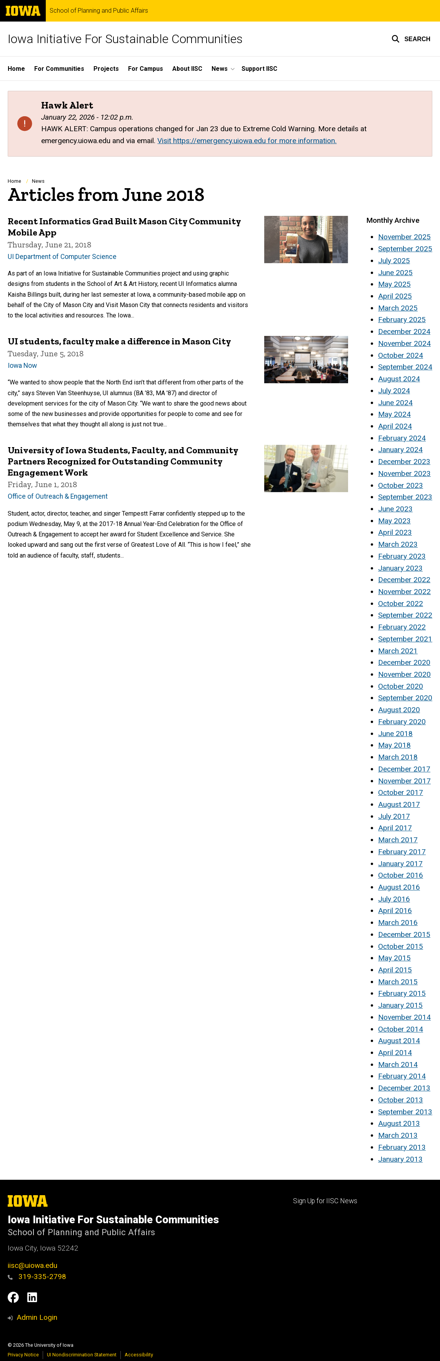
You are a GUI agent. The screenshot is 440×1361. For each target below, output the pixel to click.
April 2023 (395, 532)
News (38, 181)
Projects (106, 68)
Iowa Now (22, 365)
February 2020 (402, 721)
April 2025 (395, 296)
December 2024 (404, 331)
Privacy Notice (23, 1355)
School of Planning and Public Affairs (99, 10)
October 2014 (400, 1029)
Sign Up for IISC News (325, 1201)
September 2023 (405, 497)
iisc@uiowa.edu (32, 1265)
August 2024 (399, 378)
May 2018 (394, 745)
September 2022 (405, 615)
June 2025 (395, 272)
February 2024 (402, 438)
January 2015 (400, 1005)
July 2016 (394, 899)
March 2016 (398, 922)
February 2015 (402, 993)
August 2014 (399, 1040)
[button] (411, 39)
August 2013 (399, 1123)
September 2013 (405, 1111)
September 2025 (405, 248)
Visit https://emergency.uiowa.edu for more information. (247, 140)
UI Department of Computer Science (62, 256)
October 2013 (400, 1099)
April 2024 (395, 426)
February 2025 (402, 319)
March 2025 (398, 308)
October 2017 (400, 792)
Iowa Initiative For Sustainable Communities (125, 39)
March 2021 (398, 650)
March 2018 (398, 757)
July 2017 (394, 816)
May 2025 (394, 284)
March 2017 (398, 839)
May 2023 (394, 520)
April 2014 (395, 1052)
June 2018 (395, 733)
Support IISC (259, 68)
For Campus (145, 68)
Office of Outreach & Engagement (58, 496)
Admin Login (37, 1317)
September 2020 (405, 697)
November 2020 (404, 674)
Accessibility (139, 1355)
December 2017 (404, 769)
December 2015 (404, 934)
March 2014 (398, 1064)
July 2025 (394, 260)
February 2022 (402, 627)
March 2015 (398, 981)
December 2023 (404, 461)
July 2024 (394, 390)
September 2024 (405, 366)
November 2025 (404, 236)
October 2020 (400, 686)
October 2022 (400, 603)
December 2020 (404, 662)
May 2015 (394, 958)
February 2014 (402, 1076)
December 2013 (404, 1088)
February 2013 (402, 1147)
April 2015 (395, 969)
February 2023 (402, 556)
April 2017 (395, 827)
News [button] (220, 68)
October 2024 (400, 355)
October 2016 (400, 875)
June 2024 (395, 402)
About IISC (187, 68)
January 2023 (400, 568)
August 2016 (399, 887)
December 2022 (404, 579)
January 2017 (400, 863)
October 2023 (400, 485)
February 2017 (402, 851)
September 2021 (405, 639)
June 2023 (395, 508)
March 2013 (398, 1135)
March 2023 (398, 544)
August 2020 (399, 709)
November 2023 (404, 473)
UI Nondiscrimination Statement (82, 1355)
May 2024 (394, 414)
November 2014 (404, 1017)
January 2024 (400, 449)
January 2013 (400, 1159)
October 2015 (400, 946)
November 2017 (404, 781)
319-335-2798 (37, 1276)
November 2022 (404, 591)
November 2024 (404, 343)
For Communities (59, 68)
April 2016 (395, 910)
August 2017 (399, 804)
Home (16, 68)
